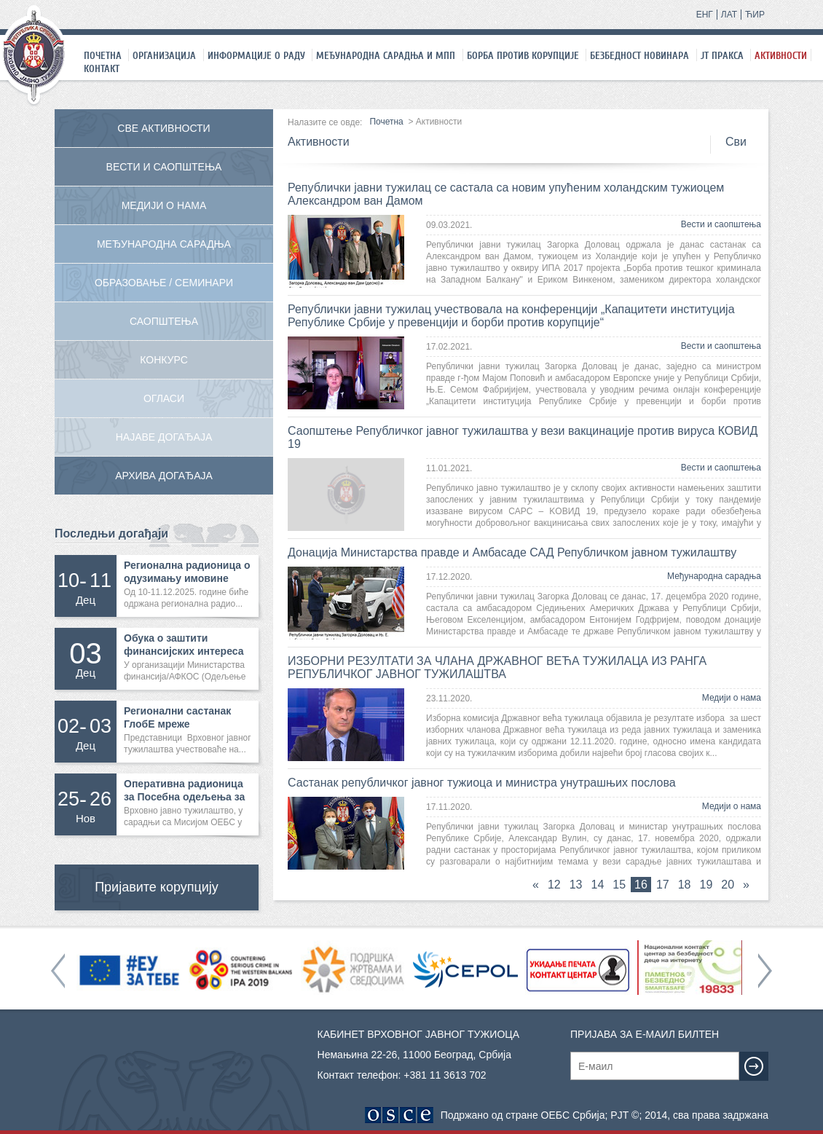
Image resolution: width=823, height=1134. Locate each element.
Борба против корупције (523, 55)
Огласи (163, 398)
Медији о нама (731, 698)
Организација (164, 55)
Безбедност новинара (639, 55)
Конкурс (164, 360)
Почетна (103, 55)
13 (576, 884)
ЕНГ (704, 14)
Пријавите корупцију (156, 887)
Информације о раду (256, 55)
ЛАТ (729, 14)
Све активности (163, 128)
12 (554, 884)
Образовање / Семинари (164, 282)
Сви (736, 141)
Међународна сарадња (714, 576)
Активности (781, 55)
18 (684, 884)
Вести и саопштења (721, 224)
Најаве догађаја (164, 437)
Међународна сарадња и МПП (385, 55)
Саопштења (164, 321)
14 (598, 884)
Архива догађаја (164, 475)
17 (662, 884)
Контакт (101, 68)
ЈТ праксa (722, 55)
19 (706, 884)
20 (727, 884)
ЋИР (755, 14)
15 (619, 884)
